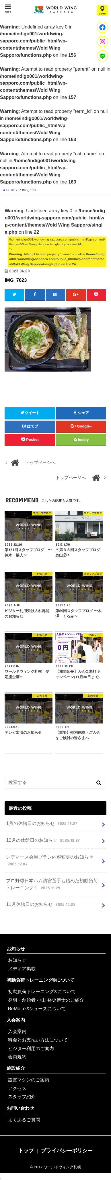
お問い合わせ (20, 1107)
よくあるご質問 (24, 1119)
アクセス (17, 1088)
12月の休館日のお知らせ (43, 840)
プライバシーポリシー (67, 1150)
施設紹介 (16, 1068)
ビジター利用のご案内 (31, 1048)
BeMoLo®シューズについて (37, 1008)
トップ (26, 1150)
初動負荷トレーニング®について (40, 980)
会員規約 (17, 1056)
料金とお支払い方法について (38, 1039)
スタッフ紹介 (22, 1096)
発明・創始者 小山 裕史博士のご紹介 (46, 999)
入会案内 (16, 1019)
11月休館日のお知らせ (41, 904)
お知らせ (16, 948)
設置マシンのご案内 (28, 1079)
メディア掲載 (22, 968)
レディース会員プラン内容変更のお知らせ (49, 860)
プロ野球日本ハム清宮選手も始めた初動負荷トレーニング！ (52, 884)
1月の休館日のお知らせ (42, 823)
